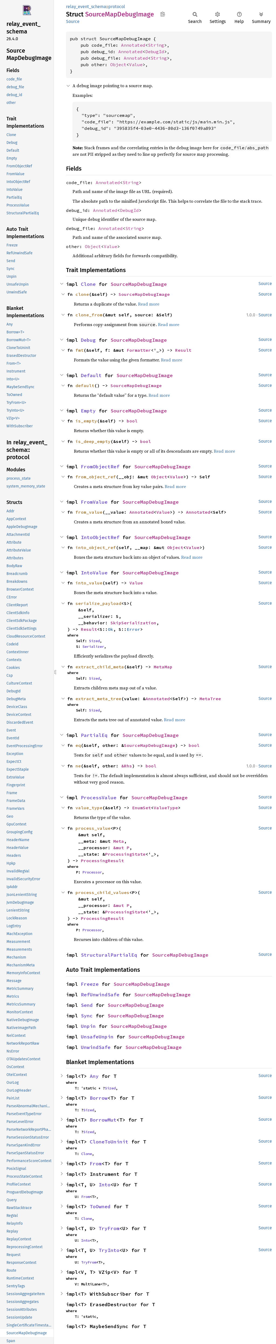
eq (78, 745)
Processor (92, 872)
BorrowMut (103, 1120)
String (156, 45)
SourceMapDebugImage (139, 284)
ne (78, 766)
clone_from (88, 314)
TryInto (109, 1250)
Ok (110, 629)
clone (82, 294)
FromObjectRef (100, 466)
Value (136, 64)
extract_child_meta (99, 666)
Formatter (139, 350)
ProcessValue (98, 797)
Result (183, 350)
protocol (116, 6)
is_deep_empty (93, 441)
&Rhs (126, 766)
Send (87, 1005)
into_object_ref (95, 547)
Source (73, 21)
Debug (88, 340)
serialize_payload (98, 603)
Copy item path (162, 14)
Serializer (93, 646)
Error (133, 629)
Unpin (88, 1026)
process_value (93, 828)
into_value (88, 582)
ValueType (166, 807)
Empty (88, 411)
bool (132, 421)
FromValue (94, 502)
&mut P (121, 847)
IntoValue (94, 573)
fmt (79, 350)
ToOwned (100, 1206)
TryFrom (109, 1228)
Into (105, 1184)
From (96, 1163)
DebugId (154, 51)
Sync (87, 1016)
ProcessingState (125, 854)
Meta (118, 841)
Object (118, 64)
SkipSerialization (133, 622)
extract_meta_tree (98, 698)
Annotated (133, 45)
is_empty (86, 421)
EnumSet (141, 807)
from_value (88, 512)
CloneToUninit (109, 1142)
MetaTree (210, 698)
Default (91, 375)
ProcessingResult (102, 860)
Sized (94, 640)
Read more (148, 304)
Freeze (90, 984)
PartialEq (94, 735)
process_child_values (102, 892)
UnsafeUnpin (97, 1037)
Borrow (99, 1098)
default (84, 385)
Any (94, 1076)
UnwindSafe (96, 1047)
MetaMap (163, 666)
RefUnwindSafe (100, 994)
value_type (88, 807)
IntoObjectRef (100, 537)
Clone (88, 284)
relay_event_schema (86, 6)
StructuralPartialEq (109, 955)
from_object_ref (95, 476)
